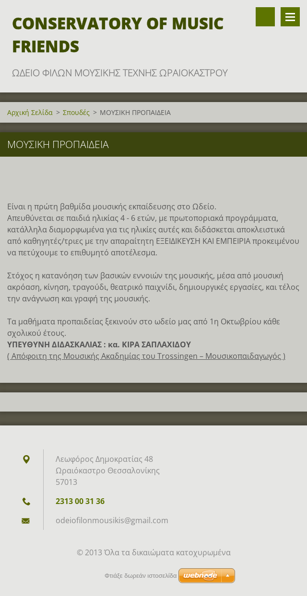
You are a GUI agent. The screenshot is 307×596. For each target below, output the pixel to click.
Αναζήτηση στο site (265, 16)
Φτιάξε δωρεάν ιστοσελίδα (141, 575)
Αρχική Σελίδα (30, 112)
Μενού (290, 16)
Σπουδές (76, 112)
